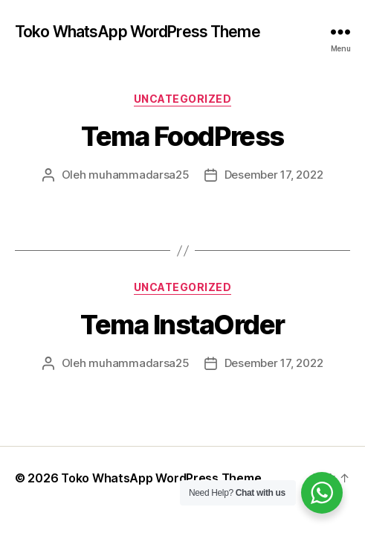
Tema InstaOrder (182, 324)
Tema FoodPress (182, 136)
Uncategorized (183, 98)
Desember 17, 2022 (274, 175)
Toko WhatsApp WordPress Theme (137, 31)
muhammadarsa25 (138, 175)
